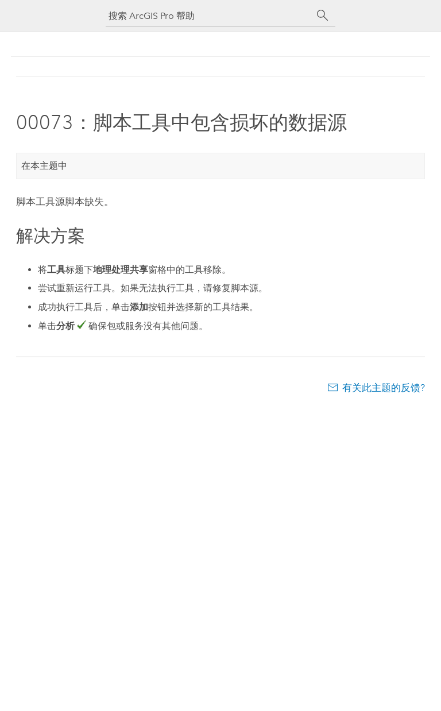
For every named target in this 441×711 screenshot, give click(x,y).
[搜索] (322, 15)
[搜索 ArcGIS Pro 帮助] (209, 16)
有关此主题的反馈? (383, 387)
